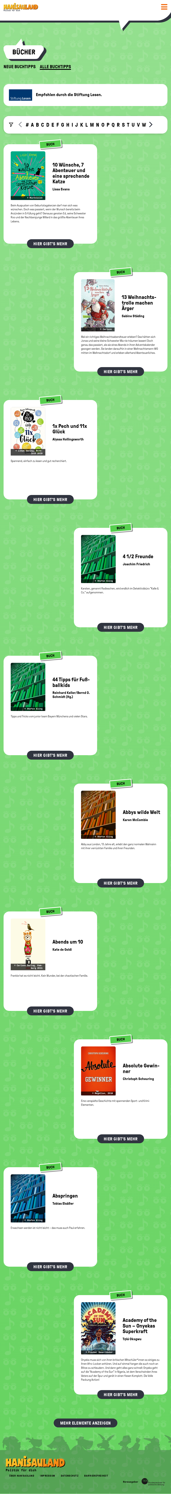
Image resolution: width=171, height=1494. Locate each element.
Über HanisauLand (21, 1475)
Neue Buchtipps (20, 66)
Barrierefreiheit (96, 1475)
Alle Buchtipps (55, 66)
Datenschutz (70, 1475)
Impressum (47, 1475)
